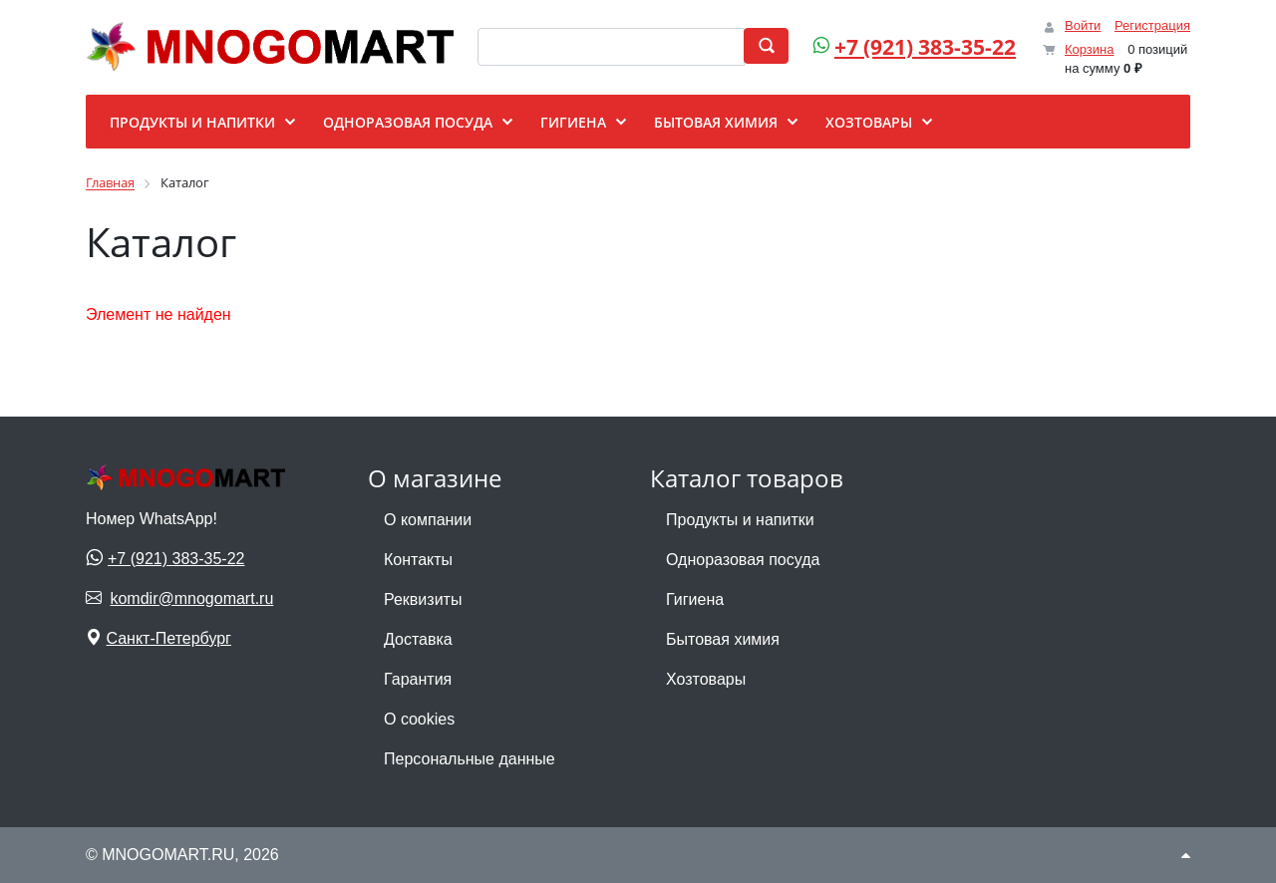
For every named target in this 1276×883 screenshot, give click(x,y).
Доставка (418, 639)
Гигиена (695, 599)
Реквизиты (423, 599)
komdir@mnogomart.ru (191, 598)
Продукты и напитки (740, 519)
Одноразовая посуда (742, 559)
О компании (428, 519)
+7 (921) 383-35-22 (925, 47)
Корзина (1090, 49)
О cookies (419, 719)
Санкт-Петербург (168, 638)
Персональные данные (469, 758)
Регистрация (1152, 25)
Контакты (418, 559)
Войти (1083, 25)
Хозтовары (706, 679)
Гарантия (418, 679)
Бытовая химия (723, 639)
